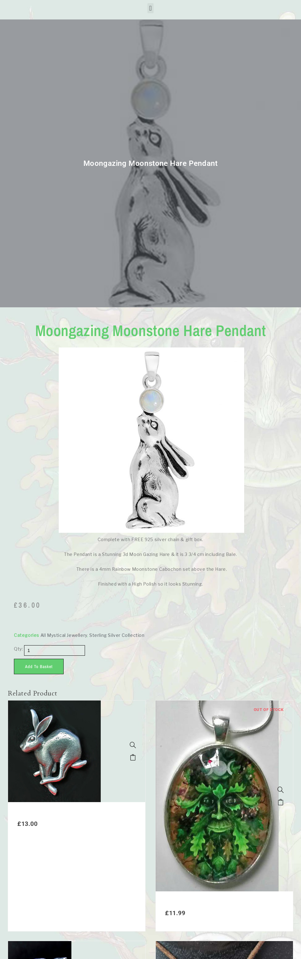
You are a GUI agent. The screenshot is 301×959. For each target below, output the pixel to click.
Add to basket (39, 666)
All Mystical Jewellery (63, 635)
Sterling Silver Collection (117, 635)
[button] (150, 8)
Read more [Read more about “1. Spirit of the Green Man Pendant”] (280, 802)
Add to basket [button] (133, 757)
